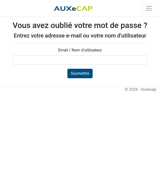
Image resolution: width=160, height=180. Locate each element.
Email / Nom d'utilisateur (80, 50)
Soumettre (80, 73)
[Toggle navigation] (149, 8)
